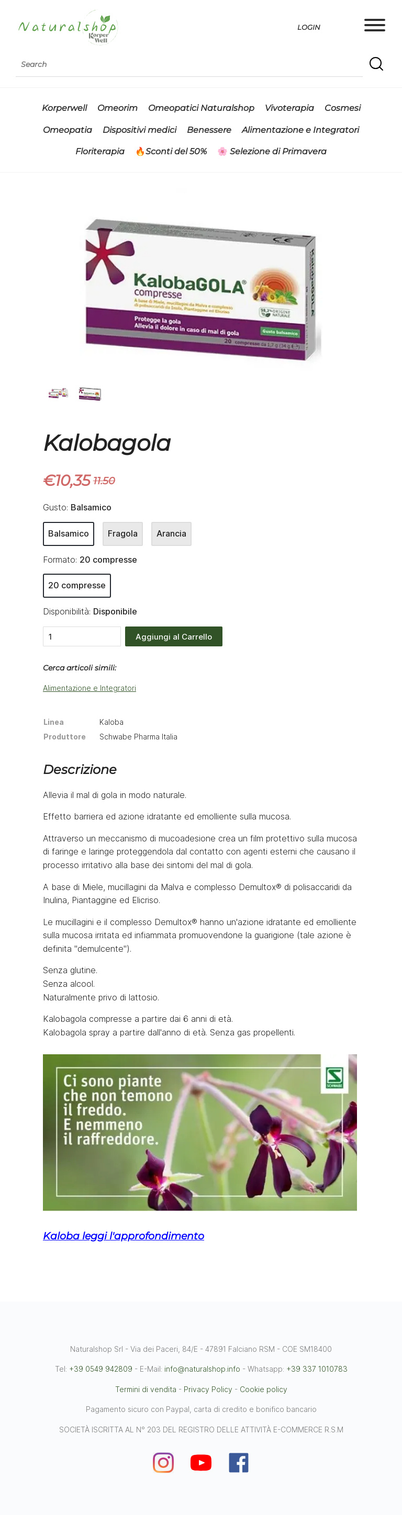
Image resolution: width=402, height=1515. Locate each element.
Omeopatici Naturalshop (201, 108)
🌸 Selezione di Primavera (272, 151)
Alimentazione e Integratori (300, 130)
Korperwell (64, 108)
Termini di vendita (145, 1389)
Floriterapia (100, 151)
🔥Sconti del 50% (171, 151)
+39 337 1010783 (317, 1368)
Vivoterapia (289, 108)
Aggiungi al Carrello (174, 637)
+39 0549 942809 (100, 1368)
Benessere (209, 130)
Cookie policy (263, 1389)
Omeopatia (67, 130)
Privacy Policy (208, 1389)
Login (308, 27)
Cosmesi (343, 108)
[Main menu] (374, 27)
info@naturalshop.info (202, 1368)
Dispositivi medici (139, 130)
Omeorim (117, 108)
